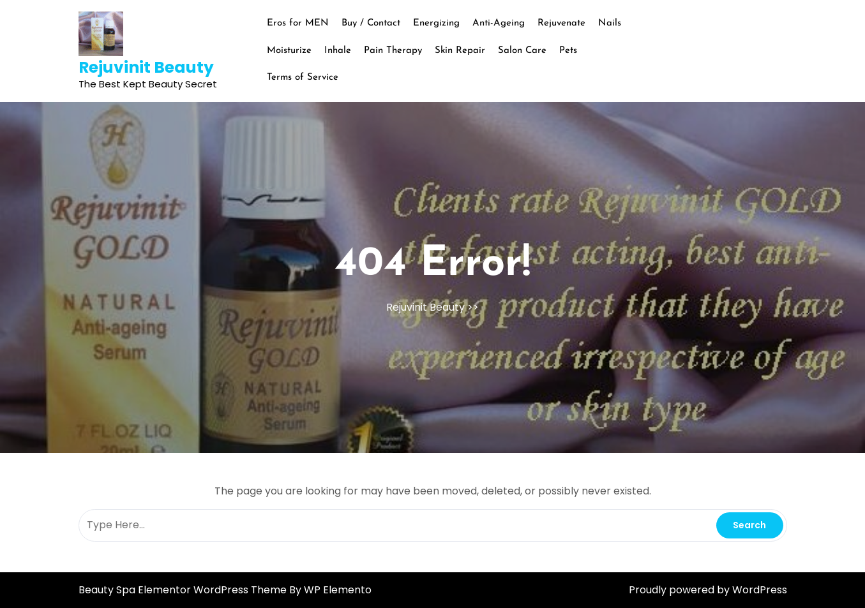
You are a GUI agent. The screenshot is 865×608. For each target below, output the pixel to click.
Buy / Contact (371, 23)
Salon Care (522, 51)
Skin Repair (460, 51)
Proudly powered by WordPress (708, 589)
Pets (568, 51)
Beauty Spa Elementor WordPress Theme (184, 589)
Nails (609, 23)
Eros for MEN (298, 23)
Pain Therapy (393, 51)
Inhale (337, 51)
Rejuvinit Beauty (146, 67)
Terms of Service (302, 77)
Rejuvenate (561, 23)
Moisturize (289, 51)
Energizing (436, 23)
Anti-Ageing (498, 23)
